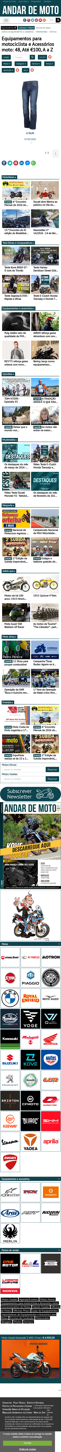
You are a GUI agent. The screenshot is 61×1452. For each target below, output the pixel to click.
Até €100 (8, 70)
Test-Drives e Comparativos (18, 242)
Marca (6, 63)
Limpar (6, 57)
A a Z (42, 57)
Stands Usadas (41, 1306)
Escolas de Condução (22, 1318)
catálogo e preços (26, 27)
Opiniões (8, 374)
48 (26, 70)
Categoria (21, 63)
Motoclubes (42, 1318)
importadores (41, 31)
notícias (52, 31)
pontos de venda (43, 27)
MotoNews (9, 177)
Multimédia (9, 439)
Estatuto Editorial (35, 1402)
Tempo (49, 63)
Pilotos (18, 1321)
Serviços (28, 1321)
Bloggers (7, 1321)
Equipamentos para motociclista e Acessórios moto (30, 1303)
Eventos (7, 702)
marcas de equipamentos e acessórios (18, 31)
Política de (27, 1449)
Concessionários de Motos (16, 1306)
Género (36, 63)
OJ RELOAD (30, 139)
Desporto (8, 505)
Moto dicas (9, 636)
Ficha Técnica (19, 1402)
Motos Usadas (9, 1299)
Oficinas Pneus (22, 1310)
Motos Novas (47, 1299)
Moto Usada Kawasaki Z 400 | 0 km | (30, 1357)
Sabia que (8, 571)
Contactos (7, 1402)
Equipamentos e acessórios (18, 308)
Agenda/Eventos (29, 1299)
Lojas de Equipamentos (45, 1310)
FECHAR (27, 1443)
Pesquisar (52, 769)
